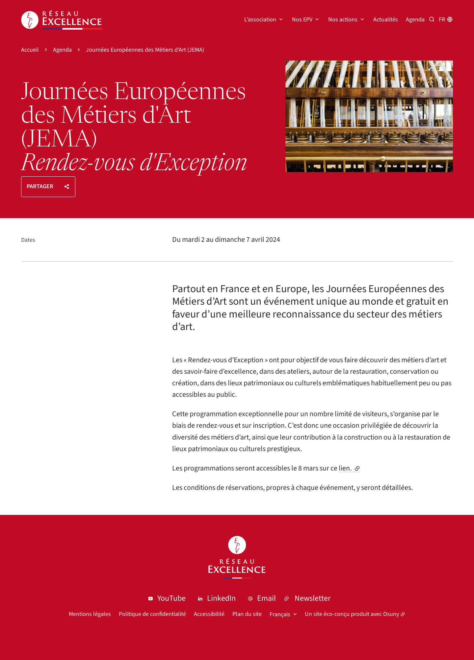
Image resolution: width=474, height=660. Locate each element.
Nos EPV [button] (302, 19)
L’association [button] (260, 19)
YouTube (171, 598)
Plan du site (247, 614)
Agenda (415, 19)
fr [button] (442, 19)
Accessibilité (209, 614)
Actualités (385, 19)
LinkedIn (221, 598)
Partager (40, 186)
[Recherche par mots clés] (432, 19)
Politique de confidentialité (152, 614)
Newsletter (312, 598)
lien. (349, 468)
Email (266, 598)
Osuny (391, 614)
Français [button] (280, 614)
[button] (369, 116)
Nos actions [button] (342, 19)
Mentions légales (90, 614)
